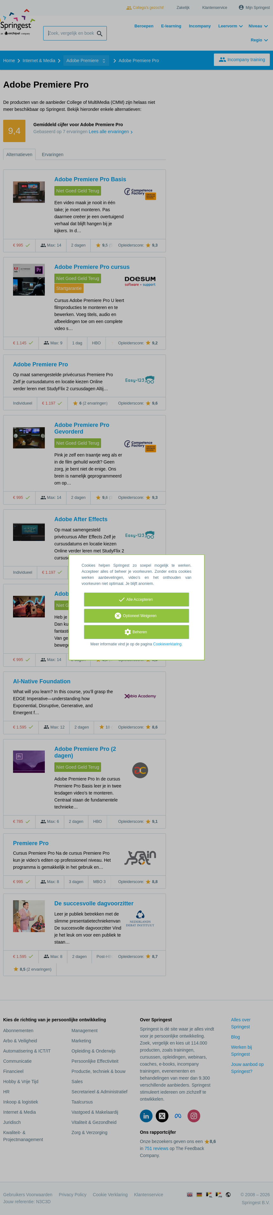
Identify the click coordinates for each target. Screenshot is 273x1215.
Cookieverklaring (167, 644)
